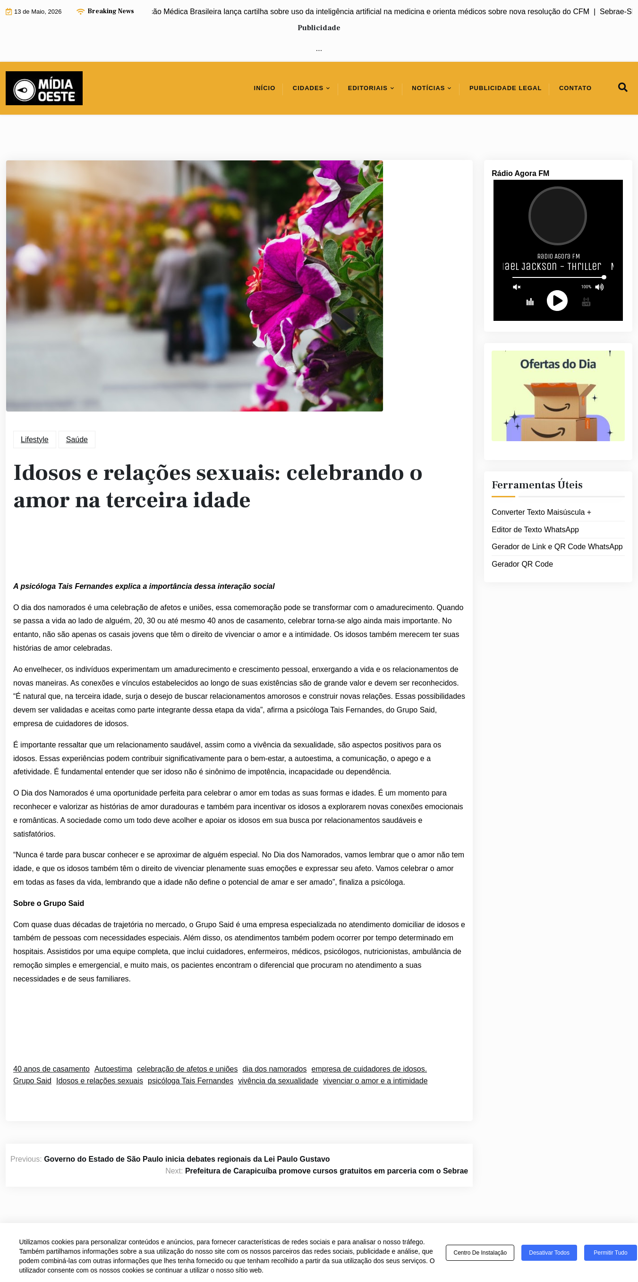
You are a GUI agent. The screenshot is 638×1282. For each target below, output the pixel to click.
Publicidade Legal (505, 88)
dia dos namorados (274, 1069)
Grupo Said (32, 1081)
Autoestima (113, 1069)
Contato (575, 88)
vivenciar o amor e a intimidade (375, 1081)
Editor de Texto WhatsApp (535, 530)
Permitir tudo (610, 1252)
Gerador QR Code (522, 564)
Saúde (77, 440)
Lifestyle (35, 440)
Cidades (308, 88)
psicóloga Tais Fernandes (190, 1081)
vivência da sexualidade (278, 1081)
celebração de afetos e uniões (187, 1069)
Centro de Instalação (480, 1252)
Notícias (428, 88)
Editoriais (368, 88)
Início (265, 88)
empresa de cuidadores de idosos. (369, 1069)
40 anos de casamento (51, 1069)
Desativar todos (549, 1252)
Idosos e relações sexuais (99, 1081)
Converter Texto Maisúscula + (541, 512)
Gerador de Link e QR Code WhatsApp (557, 547)
